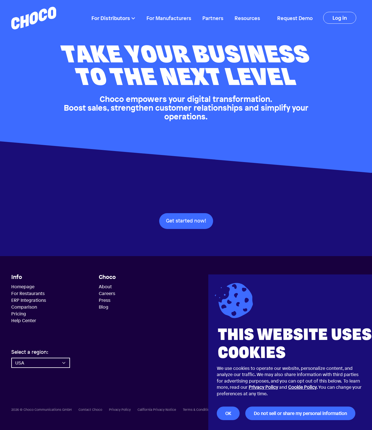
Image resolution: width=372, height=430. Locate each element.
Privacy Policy (263, 387)
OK (228, 413)
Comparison (24, 307)
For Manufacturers (168, 18)
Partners (212, 18)
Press (104, 300)
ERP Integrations (28, 300)
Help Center (23, 320)
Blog (103, 307)
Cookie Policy (302, 387)
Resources (247, 18)
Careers (107, 293)
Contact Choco (90, 409)
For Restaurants (28, 293)
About (105, 286)
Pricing (18, 314)
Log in (339, 17)
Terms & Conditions (198, 409)
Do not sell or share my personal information (300, 413)
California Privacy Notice (156, 409)
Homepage (22, 286)
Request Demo (295, 18)
